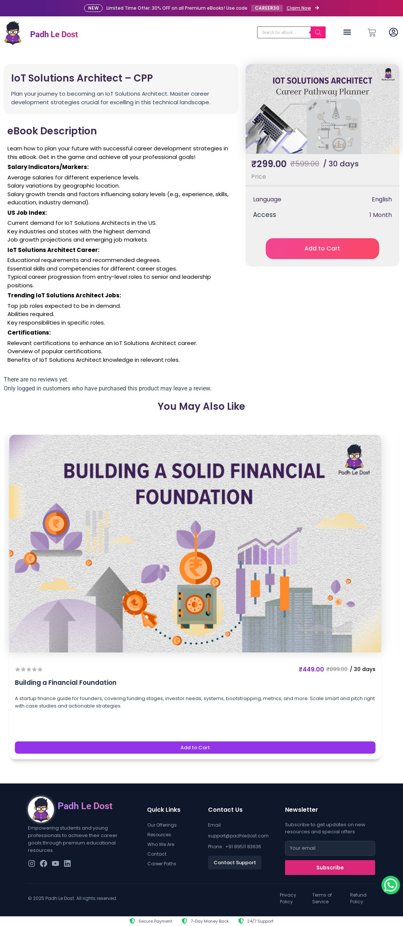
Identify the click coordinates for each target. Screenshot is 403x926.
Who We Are (160, 844)
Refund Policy (358, 898)
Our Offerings (162, 825)
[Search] (318, 32)
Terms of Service (322, 898)
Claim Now (299, 8)
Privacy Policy (288, 898)
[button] (347, 32)
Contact (156, 854)
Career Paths (161, 863)
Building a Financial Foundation (65, 682)
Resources (159, 834)
